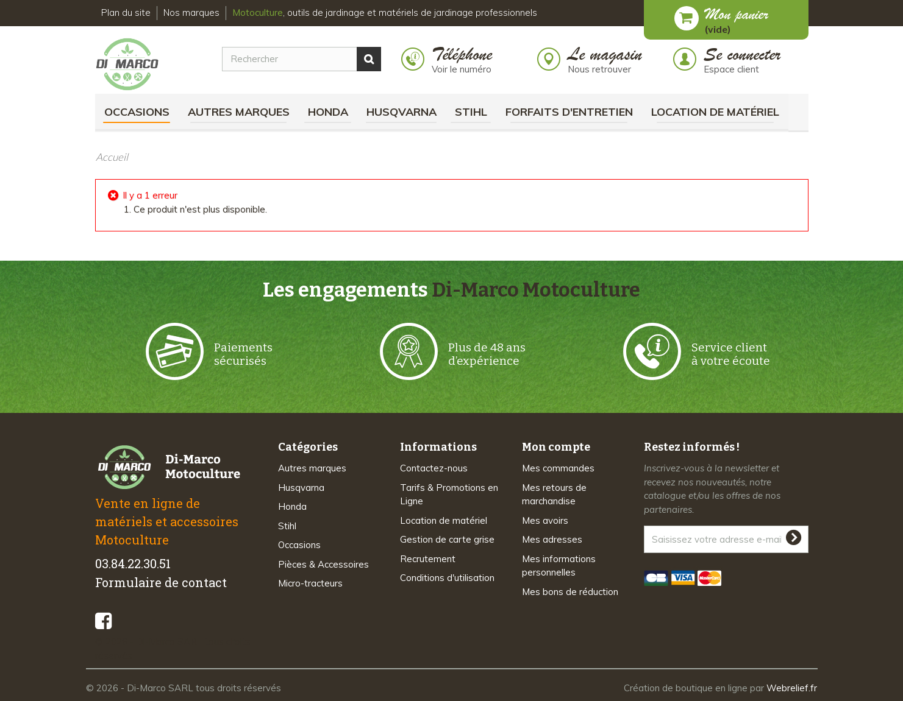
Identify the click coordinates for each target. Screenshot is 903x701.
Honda (328, 112)
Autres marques (239, 112)
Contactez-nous (434, 468)
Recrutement (427, 559)
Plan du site (126, 12)
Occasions (137, 112)
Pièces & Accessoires (323, 564)
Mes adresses (552, 539)
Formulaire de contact (161, 582)
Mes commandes (558, 468)
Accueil (112, 156)
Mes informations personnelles (559, 566)
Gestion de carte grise (447, 539)
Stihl (471, 112)
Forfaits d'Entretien (569, 112)
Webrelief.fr (791, 688)
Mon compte (556, 447)
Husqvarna (401, 112)
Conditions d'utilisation (447, 577)
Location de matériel (715, 112)
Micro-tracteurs (310, 583)
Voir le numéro (461, 69)
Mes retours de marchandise (554, 494)
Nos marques (191, 12)
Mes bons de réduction (570, 591)
